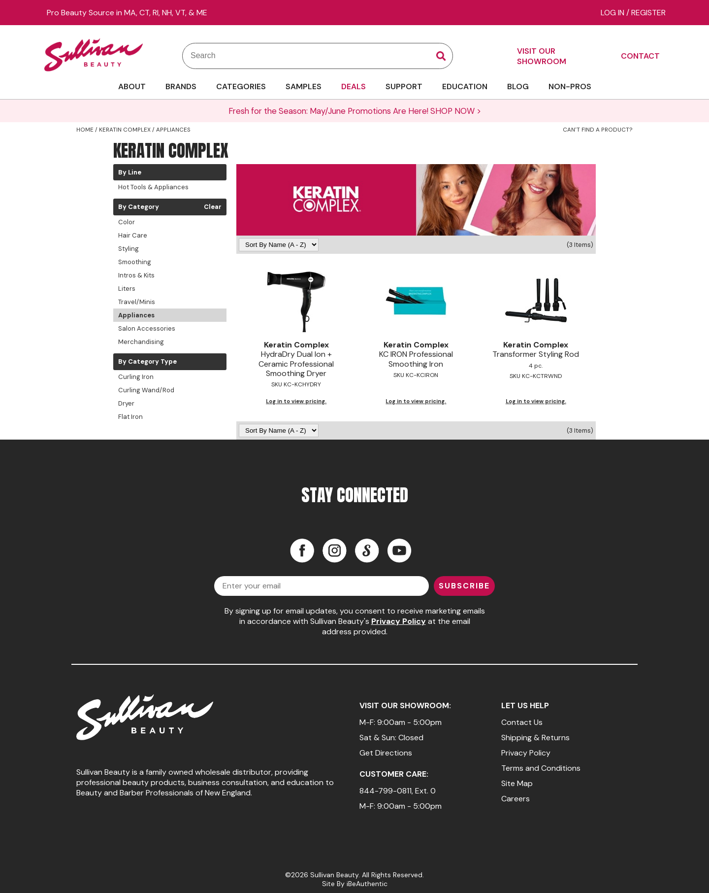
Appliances (136, 315)
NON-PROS (569, 86)
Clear (213, 207)
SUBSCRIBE (464, 586)
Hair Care (132, 235)
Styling (128, 248)
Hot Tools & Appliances (153, 187)
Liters (126, 288)
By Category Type (147, 361)
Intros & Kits (136, 275)
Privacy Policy (398, 621)
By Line (129, 172)
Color (126, 222)
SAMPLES (304, 86)
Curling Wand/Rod (146, 390)
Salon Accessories (146, 328)
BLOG (518, 86)
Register (648, 12)
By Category (138, 207)
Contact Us (522, 722)
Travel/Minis (136, 302)
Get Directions (385, 753)
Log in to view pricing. (296, 401)
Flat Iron (130, 416)
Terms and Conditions (540, 768)
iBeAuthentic (367, 883)
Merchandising (141, 342)
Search (441, 56)
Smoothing (134, 262)
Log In (613, 12)
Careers (515, 798)
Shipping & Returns (535, 737)
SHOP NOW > (455, 110)
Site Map (517, 783)
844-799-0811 (385, 791)
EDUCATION (464, 86)
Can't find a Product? (598, 130)
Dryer (126, 403)
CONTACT (640, 56)
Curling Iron (136, 377)
